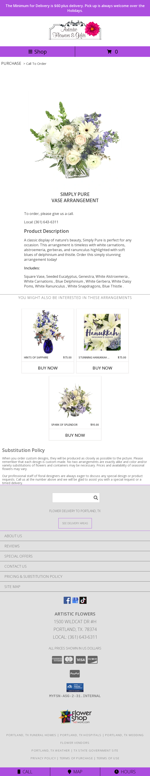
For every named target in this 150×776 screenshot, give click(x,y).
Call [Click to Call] (25, 772)
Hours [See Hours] (125, 772)
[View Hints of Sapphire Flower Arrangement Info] (47, 332)
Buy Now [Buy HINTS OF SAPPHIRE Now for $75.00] (48, 368)
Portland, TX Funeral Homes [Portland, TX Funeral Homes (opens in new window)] (31, 735)
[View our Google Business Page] (75, 602)
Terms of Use (108, 758)
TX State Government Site (96, 750)
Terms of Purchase (76, 758)
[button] (75, 687)
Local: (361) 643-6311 (41, 222)
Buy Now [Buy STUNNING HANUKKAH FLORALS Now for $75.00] (102, 368)
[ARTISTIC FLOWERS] (75, 40)
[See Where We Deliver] (75, 523)
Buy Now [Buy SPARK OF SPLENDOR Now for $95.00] (75, 435)
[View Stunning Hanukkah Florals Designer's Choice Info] (102, 332)
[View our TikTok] (83, 602)
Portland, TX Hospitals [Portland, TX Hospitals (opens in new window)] (81, 735)
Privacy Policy (43, 758)
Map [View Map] (75, 772)
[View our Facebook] (67, 602)
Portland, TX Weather (50, 750)
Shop (37, 51)
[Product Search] (76, 498)
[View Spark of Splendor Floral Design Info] (75, 399)
